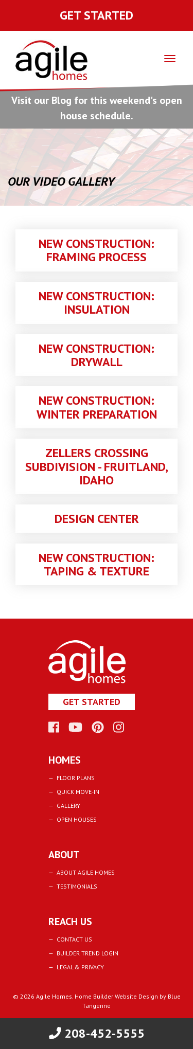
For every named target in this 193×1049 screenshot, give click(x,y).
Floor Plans (76, 778)
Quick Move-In (78, 791)
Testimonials (77, 886)
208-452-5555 (97, 1033)
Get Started (96, 15)
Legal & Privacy (80, 967)
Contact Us (74, 939)
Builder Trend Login (87, 953)
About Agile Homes (86, 872)
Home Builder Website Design (116, 996)
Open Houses (77, 819)
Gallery (68, 805)
